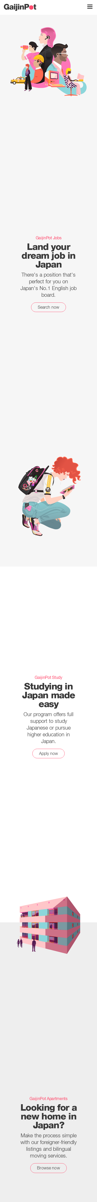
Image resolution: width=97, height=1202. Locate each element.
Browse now (48, 1168)
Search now (48, 307)
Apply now (48, 753)
